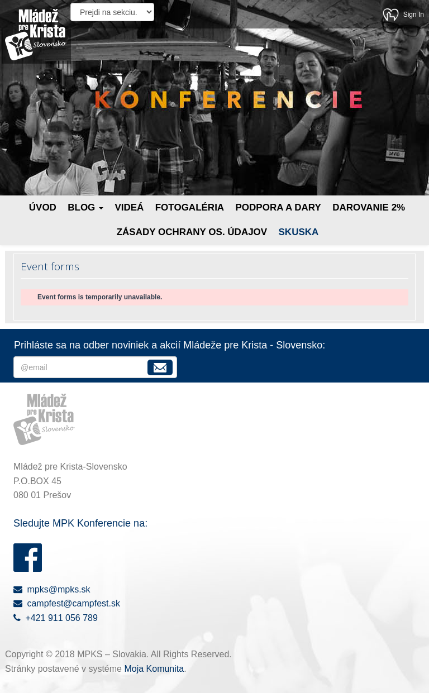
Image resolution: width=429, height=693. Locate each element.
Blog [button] (85, 207)
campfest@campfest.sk (66, 603)
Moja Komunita (154, 668)
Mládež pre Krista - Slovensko (35, 34)
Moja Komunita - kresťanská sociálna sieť (391, 14)
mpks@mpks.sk (51, 589)
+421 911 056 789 (55, 618)
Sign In (413, 14)
